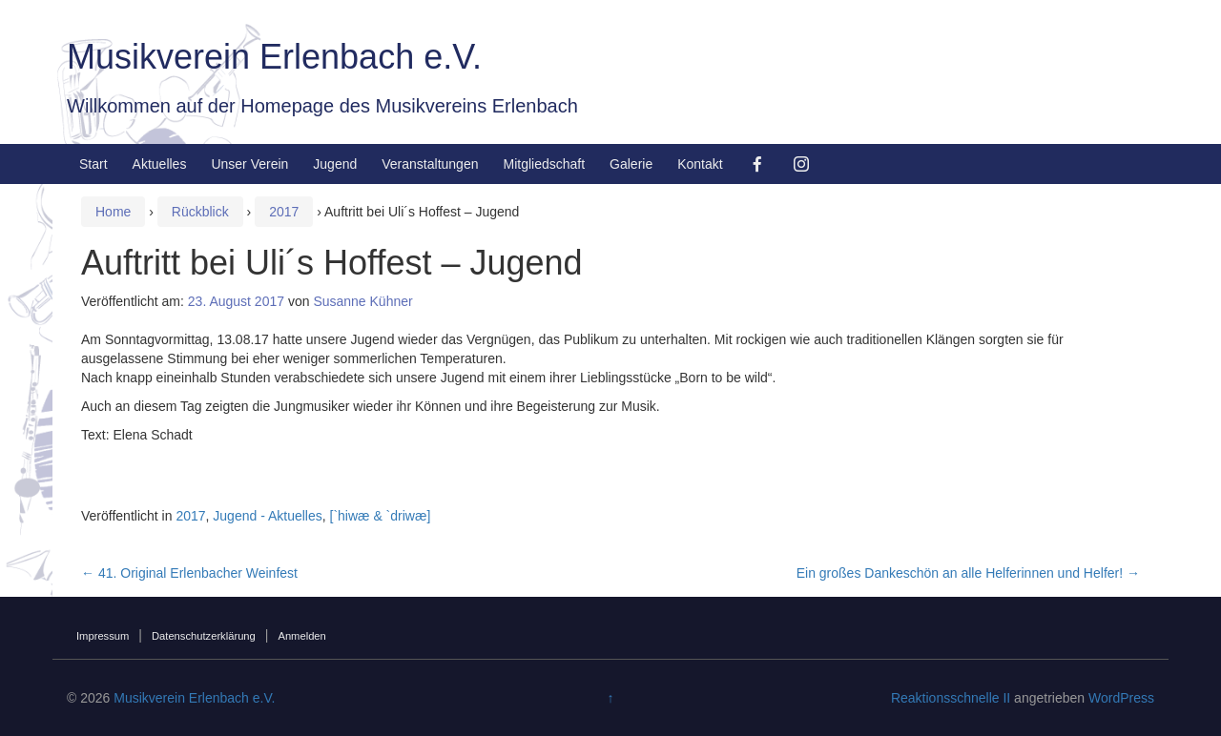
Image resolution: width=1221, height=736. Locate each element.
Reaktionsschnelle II (950, 697)
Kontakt (699, 164)
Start (93, 164)
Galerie (631, 164)
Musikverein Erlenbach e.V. (274, 56)
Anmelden (301, 636)
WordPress (1121, 697)
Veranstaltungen (430, 164)
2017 (284, 211)
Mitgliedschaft (544, 164)
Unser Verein (249, 164)
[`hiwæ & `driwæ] (380, 515)
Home (113, 211)
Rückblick (200, 211)
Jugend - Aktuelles (267, 515)
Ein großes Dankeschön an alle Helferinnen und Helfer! (968, 573)
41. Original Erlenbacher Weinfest (189, 573)
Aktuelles (160, 164)
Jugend (335, 164)
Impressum (102, 636)
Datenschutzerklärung (204, 636)
